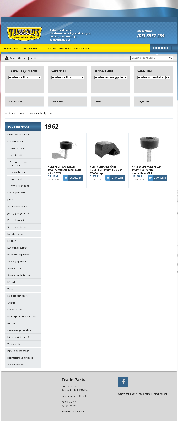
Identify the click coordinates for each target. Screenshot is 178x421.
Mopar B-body (38, 113)
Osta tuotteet (157, 54)
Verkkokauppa (81, 48)
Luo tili (33, 58)
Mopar (24, 113)
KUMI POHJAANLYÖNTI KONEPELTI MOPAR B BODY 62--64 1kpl (106, 170)
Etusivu (7, 48)
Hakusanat (65, 48)
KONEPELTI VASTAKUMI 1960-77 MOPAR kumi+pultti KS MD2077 (65, 170)
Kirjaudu (23, 58)
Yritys (17, 48)
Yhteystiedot (49, 48)
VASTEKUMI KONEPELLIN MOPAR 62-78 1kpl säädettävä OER (147, 170)
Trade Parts (13, 43)
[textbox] (151, 58)
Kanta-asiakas (31, 48)
